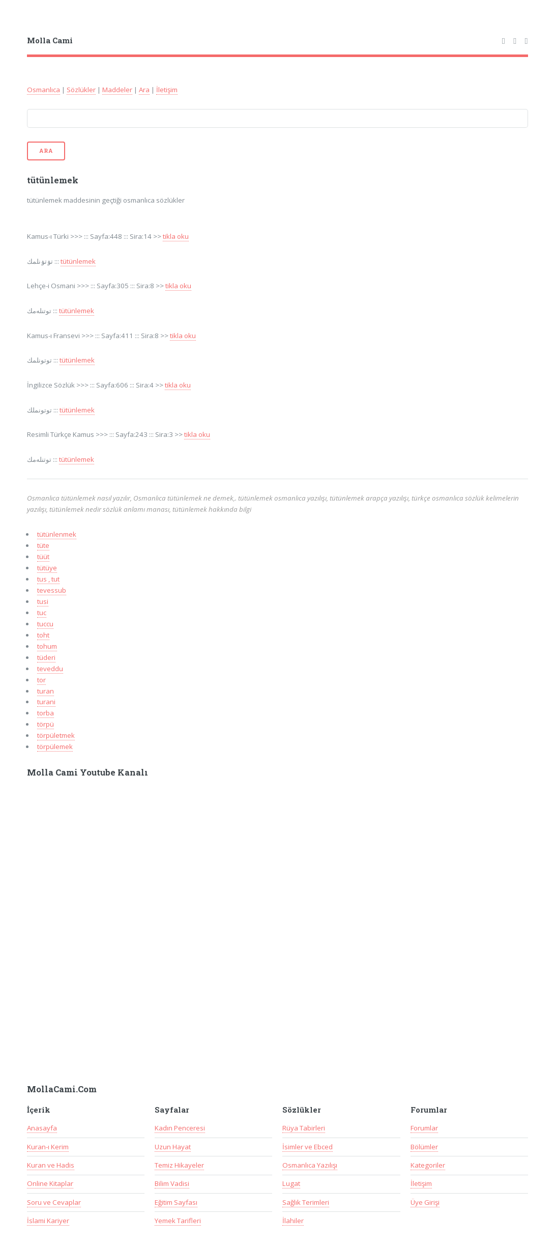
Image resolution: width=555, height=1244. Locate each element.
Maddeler (117, 89)
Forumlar (424, 1127)
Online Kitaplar (50, 1183)
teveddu (50, 668)
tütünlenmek (56, 534)
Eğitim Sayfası (176, 1202)
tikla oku (176, 236)
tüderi (46, 657)
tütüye (47, 567)
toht (43, 635)
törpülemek (55, 746)
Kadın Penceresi (180, 1127)
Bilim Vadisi (172, 1183)
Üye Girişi (425, 1202)
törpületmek (56, 735)
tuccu (45, 623)
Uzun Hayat (173, 1146)
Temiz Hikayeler (179, 1165)
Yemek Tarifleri (178, 1220)
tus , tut (48, 579)
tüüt (43, 556)
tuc (41, 612)
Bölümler (424, 1146)
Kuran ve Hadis (50, 1165)
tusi (42, 601)
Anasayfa (42, 1127)
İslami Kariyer (48, 1220)
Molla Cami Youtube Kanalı (87, 772)
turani (46, 701)
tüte (43, 545)
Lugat (291, 1183)
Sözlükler (81, 89)
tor (41, 679)
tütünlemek (78, 261)
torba (45, 712)
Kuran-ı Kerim (48, 1146)
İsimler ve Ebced (307, 1146)
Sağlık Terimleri (305, 1202)
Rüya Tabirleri (303, 1127)
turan (45, 691)
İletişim (167, 89)
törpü (45, 724)
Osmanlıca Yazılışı (309, 1165)
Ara (144, 89)
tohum (47, 646)
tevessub (51, 590)
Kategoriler (428, 1165)
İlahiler (293, 1220)
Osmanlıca (43, 89)
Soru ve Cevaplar (54, 1202)
